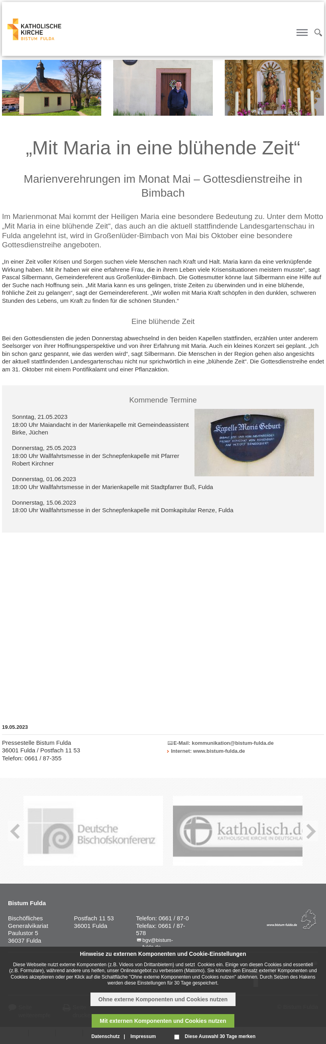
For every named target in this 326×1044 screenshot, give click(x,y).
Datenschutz (105, 1036)
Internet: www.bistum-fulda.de (208, 751)
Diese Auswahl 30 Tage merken (220, 1036)
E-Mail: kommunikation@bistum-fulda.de (223, 743)
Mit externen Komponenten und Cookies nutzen (163, 1021)
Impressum (143, 1036)
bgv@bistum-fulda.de (157, 943)
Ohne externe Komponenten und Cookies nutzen (163, 999)
